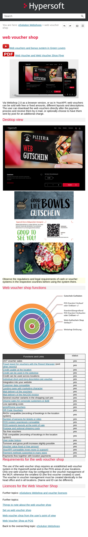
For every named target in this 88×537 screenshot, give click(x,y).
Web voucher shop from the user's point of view (29, 515)
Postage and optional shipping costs (21, 428)
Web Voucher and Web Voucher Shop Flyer (39, 55)
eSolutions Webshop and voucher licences (43, 493)
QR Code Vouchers (13, 410)
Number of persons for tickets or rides (22, 419)
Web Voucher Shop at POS (18, 520)
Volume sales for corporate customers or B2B (26, 401)
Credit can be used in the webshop (20, 373)
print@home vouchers (14, 407)
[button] (82, 15)
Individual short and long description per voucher (28, 379)
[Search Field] (44, 15)
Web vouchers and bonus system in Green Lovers (37, 48)
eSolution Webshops (29, 25)
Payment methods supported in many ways (25, 452)
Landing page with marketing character (23, 388)
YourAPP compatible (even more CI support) (25, 449)
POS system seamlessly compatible (21, 422)
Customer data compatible (16, 385)
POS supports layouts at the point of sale (24, 425)
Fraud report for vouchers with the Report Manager (29, 364)
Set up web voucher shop (17, 510)
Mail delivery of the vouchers (17, 391)
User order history (12, 440)
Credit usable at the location (17, 369)
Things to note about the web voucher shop (27, 504)
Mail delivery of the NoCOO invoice (21, 394)
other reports (9, 366)
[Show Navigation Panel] (83, 7)
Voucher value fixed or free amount (21, 446)
